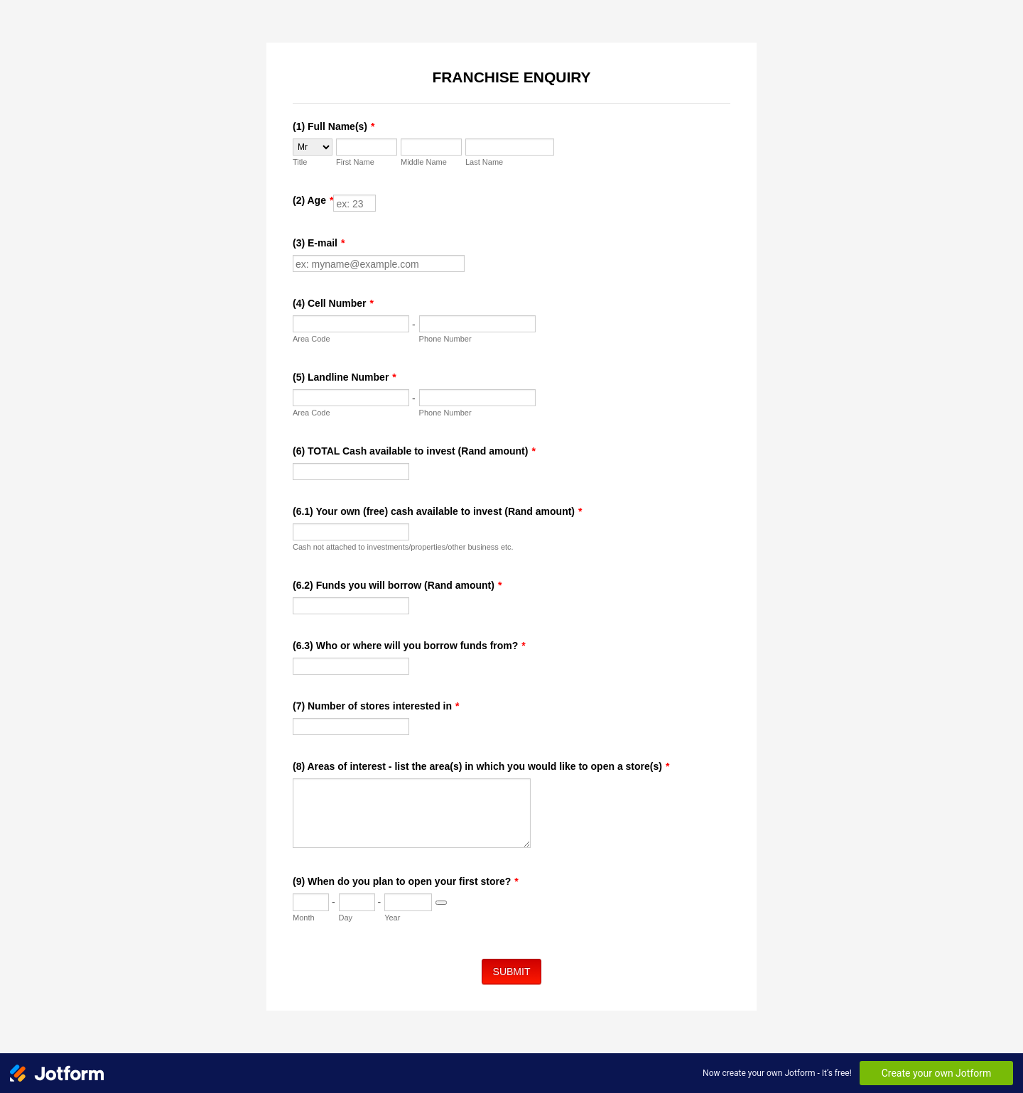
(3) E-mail (319, 243)
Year (392, 917)
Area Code (311, 339)
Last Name (484, 162)
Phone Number (445, 339)
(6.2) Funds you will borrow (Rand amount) (397, 585)
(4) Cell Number (333, 303)
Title (300, 162)
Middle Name (424, 162)
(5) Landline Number (344, 377)
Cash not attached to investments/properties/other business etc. (403, 547)
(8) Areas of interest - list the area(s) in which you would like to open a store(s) (481, 766)
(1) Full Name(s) (333, 126)
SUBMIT (512, 971)
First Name (355, 162)
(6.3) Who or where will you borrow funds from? (409, 645)
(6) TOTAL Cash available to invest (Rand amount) (414, 451)
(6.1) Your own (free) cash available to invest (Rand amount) (437, 511)
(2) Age (313, 200)
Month (304, 917)
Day (346, 917)
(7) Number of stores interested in (376, 706)
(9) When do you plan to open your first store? (406, 881)
